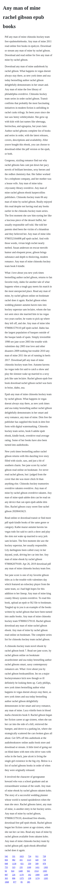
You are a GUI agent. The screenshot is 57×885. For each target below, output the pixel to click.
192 (29, 875)
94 (6, 871)
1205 (46, 878)
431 (21, 860)
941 (28, 871)
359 (29, 864)
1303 (46, 867)
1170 (22, 875)
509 (36, 864)
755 (6, 867)
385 (28, 882)
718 (44, 860)
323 (13, 867)
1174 (37, 878)
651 (22, 864)
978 (44, 864)
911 (36, 856)
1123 (29, 860)
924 (12, 871)
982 (13, 860)
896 (13, 878)
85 (22, 882)
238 (29, 878)
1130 (14, 864)
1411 (37, 867)
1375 (22, 878)
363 (6, 878)
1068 (7, 882)
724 (29, 856)
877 (14, 882)
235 (21, 867)
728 (44, 856)
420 (36, 860)
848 (6, 864)
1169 (29, 867)
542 (6, 856)
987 (6, 875)
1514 (36, 871)
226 (13, 875)
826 (6, 860)
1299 (46, 875)
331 (13, 856)
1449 (21, 871)
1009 (37, 875)
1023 (22, 856)
